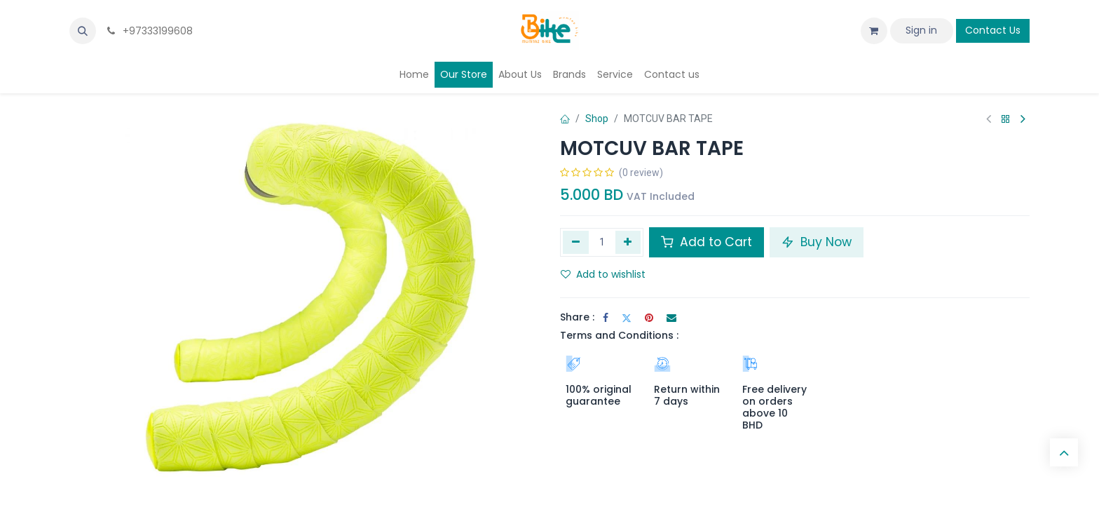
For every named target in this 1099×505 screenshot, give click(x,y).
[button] (82, 31)
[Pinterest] (649, 318)
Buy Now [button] (816, 242)
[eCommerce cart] (874, 31)
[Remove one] (576, 242)
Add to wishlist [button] (603, 274)
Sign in (921, 30)
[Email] (671, 318)
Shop (596, 118)
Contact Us (992, 30)
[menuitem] (414, 75)
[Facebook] (605, 318)
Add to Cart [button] (706, 242)
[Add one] (628, 242)
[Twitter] (627, 318)
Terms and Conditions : (619, 335)
